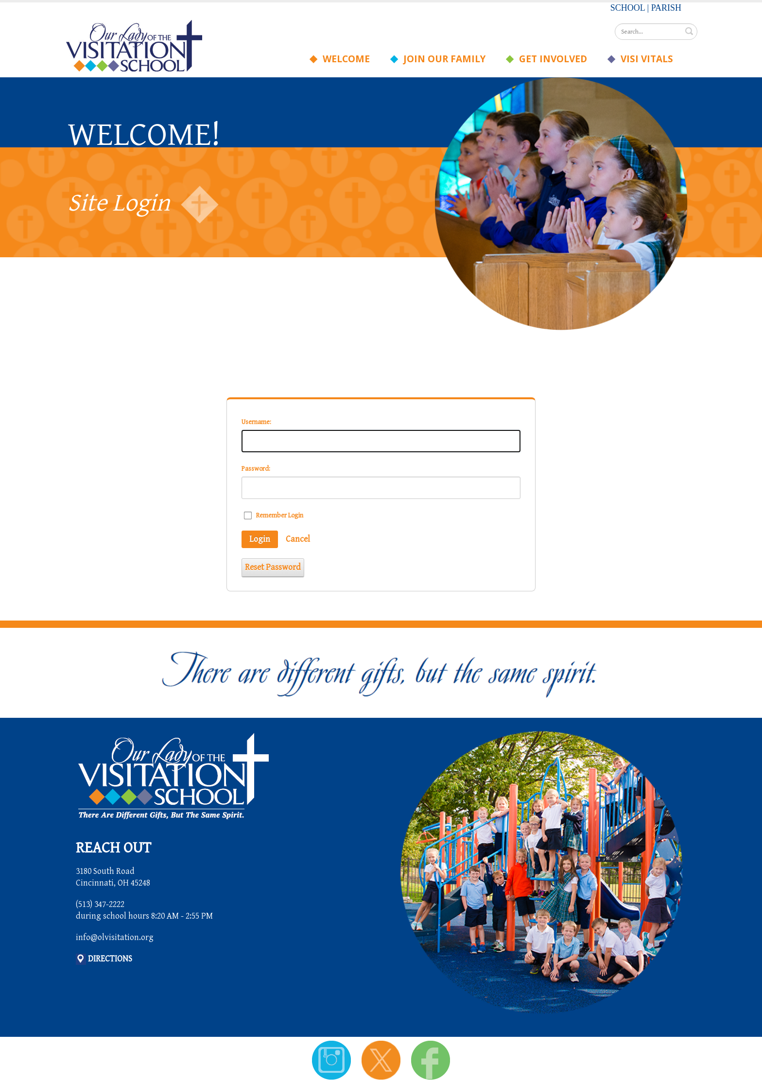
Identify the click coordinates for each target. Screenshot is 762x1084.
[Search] (656, 31)
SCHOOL (627, 8)
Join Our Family (441, 59)
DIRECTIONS (110, 959)
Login (259, 539)
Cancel (298, 539)
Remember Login (279, 515)
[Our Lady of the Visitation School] (134, 45)
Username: (256, 422)
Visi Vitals (643, 59)
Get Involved (550, 59)
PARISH (666, 8)
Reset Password (273, 567)
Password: (256, 469)
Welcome (343, 59)
